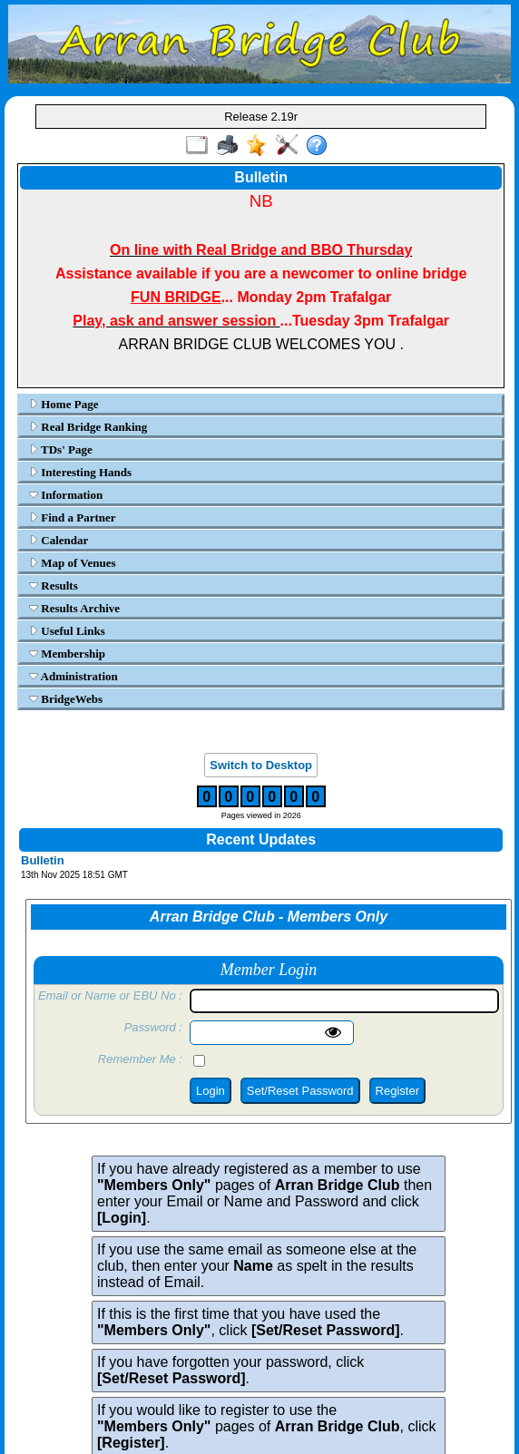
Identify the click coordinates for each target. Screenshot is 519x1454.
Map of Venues (72, 563)
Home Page (63, 404)
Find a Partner (72, 517)
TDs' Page (61, 449)
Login (210, 1091)
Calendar (58, 540)
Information (66, 495)
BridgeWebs (66, 699)
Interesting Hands (80, 472)
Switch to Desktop (261, 765)
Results (53, 585)
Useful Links (67, 631)
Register (397, 1091)
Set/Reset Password (300, 1091)
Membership (67, 653)
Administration (73, 676)
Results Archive (74, 608)
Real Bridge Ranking (88, 427)
